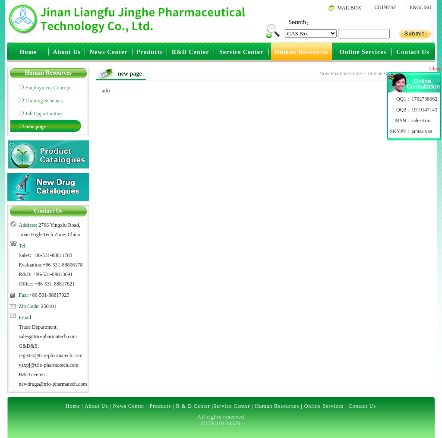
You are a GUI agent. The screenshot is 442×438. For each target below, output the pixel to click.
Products (149, 52)
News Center (109, 52)
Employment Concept (48, 88)
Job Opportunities (44, 114)
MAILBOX (349, 8)
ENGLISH (421, 7)
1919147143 (424, 110)
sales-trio (420, 120)
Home (28, 52)
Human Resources (301, 52)
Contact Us (412, 52)
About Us (67, 52)
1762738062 (424, 99)
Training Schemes (44, 101)
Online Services (363, 52)
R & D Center (193, 406)
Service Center (241, 52)
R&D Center (190, 52)
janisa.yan (421, 131)
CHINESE (386, 7)
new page (35, 127)
